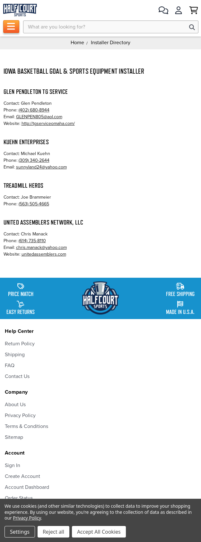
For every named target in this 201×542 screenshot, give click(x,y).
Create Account (22, 476)
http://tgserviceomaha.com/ (48, 123)
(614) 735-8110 (32, 240)
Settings (20, 531)
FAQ (9, 365)
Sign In (12, 465)
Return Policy (20, 344)
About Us (15, 404)
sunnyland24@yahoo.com (41, 167)
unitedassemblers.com (44, 254)
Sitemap (14, 437)
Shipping (15, 354)
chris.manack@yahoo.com (41, 247)
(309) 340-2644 (34, 160)
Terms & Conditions (26, 426)
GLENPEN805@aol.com (39, 116)
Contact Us (17, 376)
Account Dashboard (27, 487)
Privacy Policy (20, 415)
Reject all (53, 531)
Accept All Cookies (99, 531)
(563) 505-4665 (34, 204)
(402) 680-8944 (34, 110)
